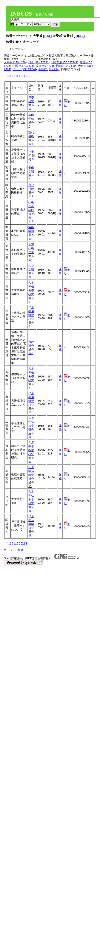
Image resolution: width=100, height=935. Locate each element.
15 (29, 486)
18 (29, 535)
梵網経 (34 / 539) (66, 65)
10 (29, 238)
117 (30, 196)
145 (30, 353)
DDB (80, 36)
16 (29, 510)
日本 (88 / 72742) (39, 62)
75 (29, 276)
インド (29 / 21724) (24, 69)
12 (29, 437)
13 (29, 108)
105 (30, 143)
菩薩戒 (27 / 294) (48, 69)
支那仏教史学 (31, 248)
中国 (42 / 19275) (23, 65)
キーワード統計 (13, 550)
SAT (47, 36)
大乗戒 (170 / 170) (15, 62)
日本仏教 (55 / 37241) (64, 62)
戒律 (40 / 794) (44, 65)
